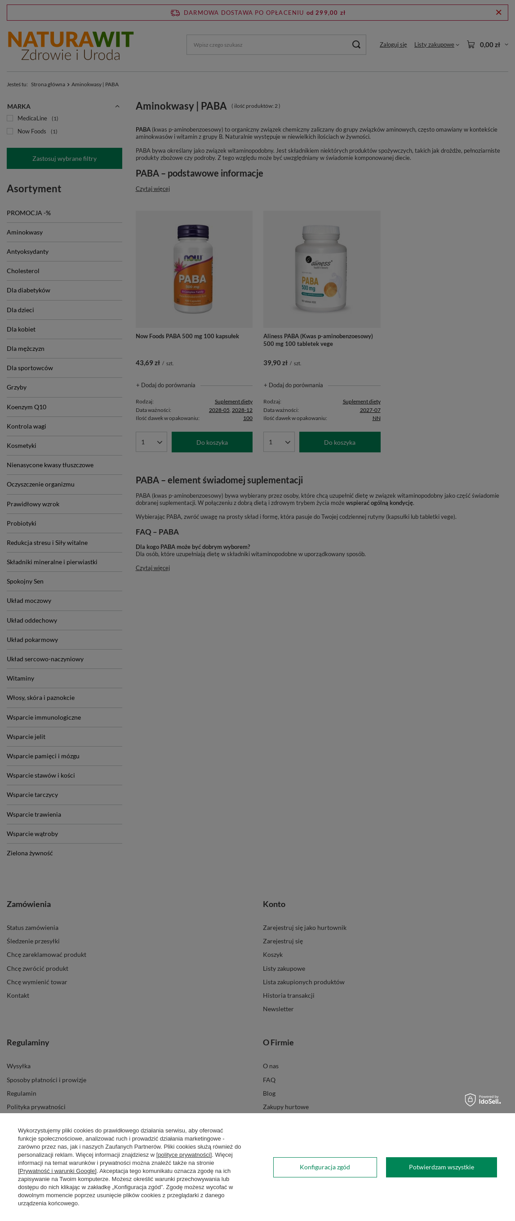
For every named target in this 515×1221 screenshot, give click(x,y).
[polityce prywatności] (184, 1154)
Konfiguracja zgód (325, 1167)
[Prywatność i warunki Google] (57, 1171)
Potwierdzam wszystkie (441, 1167)
